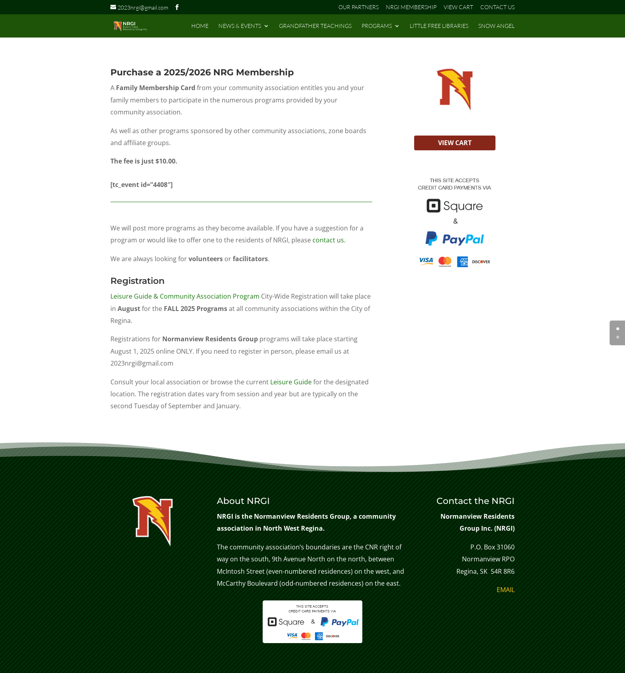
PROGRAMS (377, 26)
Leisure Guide (291, 382)
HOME (199, 26)
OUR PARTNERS (358, 7)
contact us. (328, 240)
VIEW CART (458, 7)
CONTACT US (497, 7)
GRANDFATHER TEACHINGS (315, 26)
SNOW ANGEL (496, 26)
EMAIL (506, 589)
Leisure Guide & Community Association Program (184, 296)
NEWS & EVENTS (239, 26)
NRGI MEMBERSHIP (411, 7)
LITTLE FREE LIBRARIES (439, 26)
